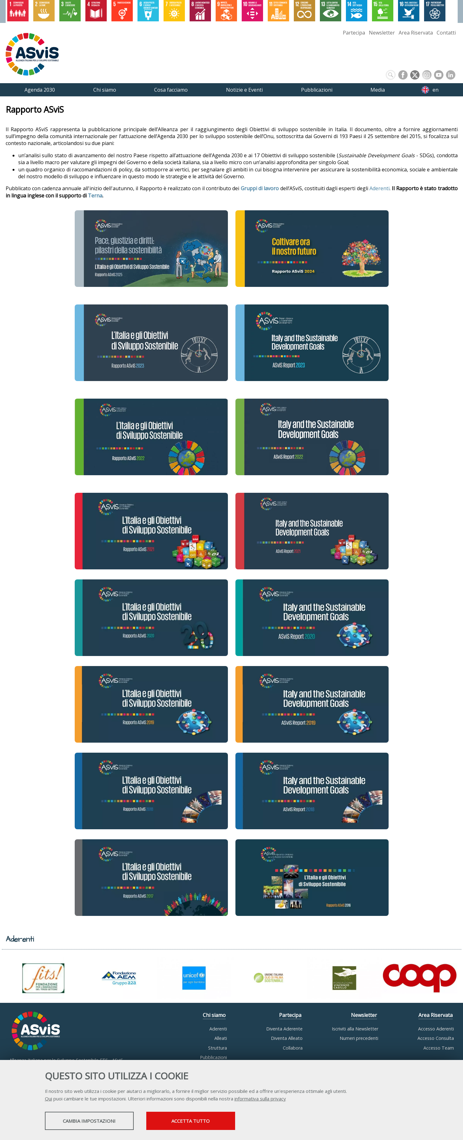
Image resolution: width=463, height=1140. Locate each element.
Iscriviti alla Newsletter (355, 1029)
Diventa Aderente (284, 1029)
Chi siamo (214, 1015)
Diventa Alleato (287, 1038)
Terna (95, 195)
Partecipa (354, 32)
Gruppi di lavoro (260, 188)
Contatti (446, 32)
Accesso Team (438, 1048)
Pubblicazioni (213, 1057)
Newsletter (382, 32)
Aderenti (379, 188)
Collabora (293, 1048)
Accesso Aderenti (436, 1029)
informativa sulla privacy (260, 1099)
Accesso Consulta (435, 1038)
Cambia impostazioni (94, 1121)
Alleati (220, 1038)
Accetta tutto (207, 1121)
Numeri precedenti (359, 1038)
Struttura (217, 1048)
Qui (48, 1099)
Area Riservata (416, 32)
